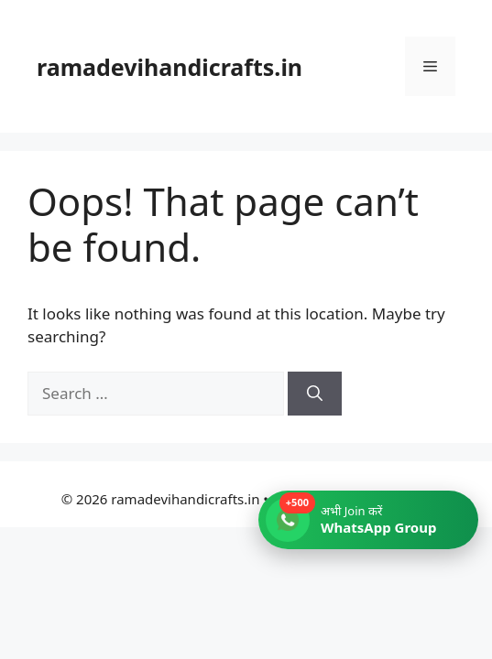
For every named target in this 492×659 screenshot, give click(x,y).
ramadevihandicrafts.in (169, 66)
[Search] (315, 394)
